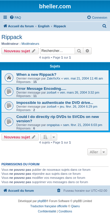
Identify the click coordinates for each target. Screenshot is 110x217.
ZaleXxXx (53, 78)
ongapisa (53, 125)
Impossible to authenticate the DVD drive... (54, 102)
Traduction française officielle (48, 206)
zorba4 (52, 92)
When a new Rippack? (36, 74)
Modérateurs (30, 43)
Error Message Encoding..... (41, 88)
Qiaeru (75, 206)
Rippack (11, 37)
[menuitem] (15, 17)
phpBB (42, 201)
